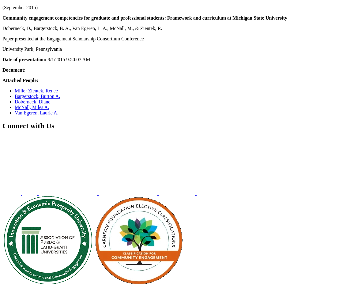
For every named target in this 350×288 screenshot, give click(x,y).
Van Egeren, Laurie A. (36, 112)
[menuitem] (12, 193)
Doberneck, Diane (32, 101)
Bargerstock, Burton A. (37, 96)
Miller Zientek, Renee (36, 90)
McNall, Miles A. (32, 107)
